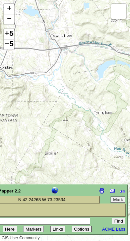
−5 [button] (9, 44)
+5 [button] (9, 34)
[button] (9, 9)
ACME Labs (113, 229)
